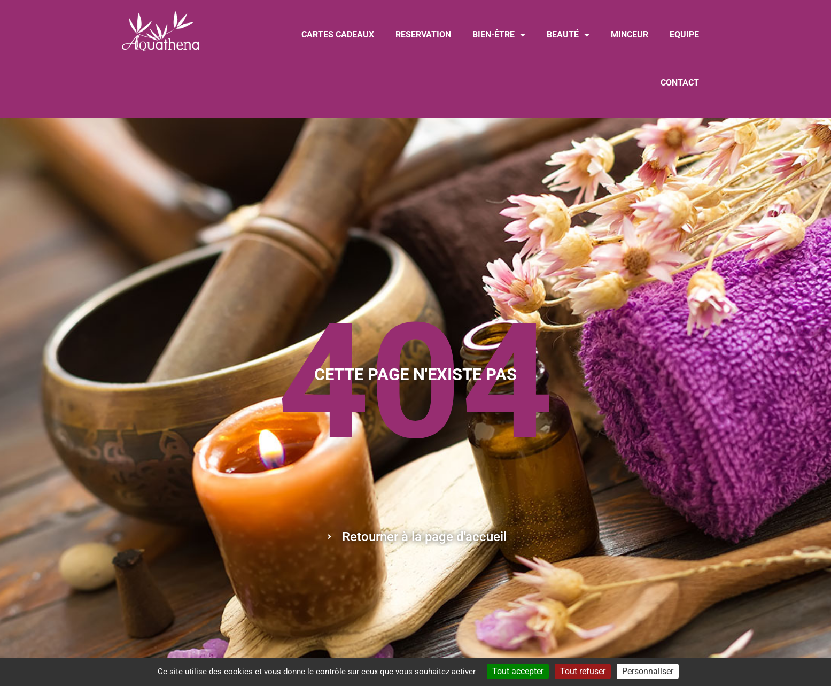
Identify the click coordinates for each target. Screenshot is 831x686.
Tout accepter (517, 671)
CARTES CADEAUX (337, 34)
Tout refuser (582, 671)
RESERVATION (423, 34)
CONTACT (680, 83)
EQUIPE (684, 34)
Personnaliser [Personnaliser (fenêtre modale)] (647, 671)
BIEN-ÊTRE (498, 34)
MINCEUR (629, 34)
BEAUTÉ (568, 34)
